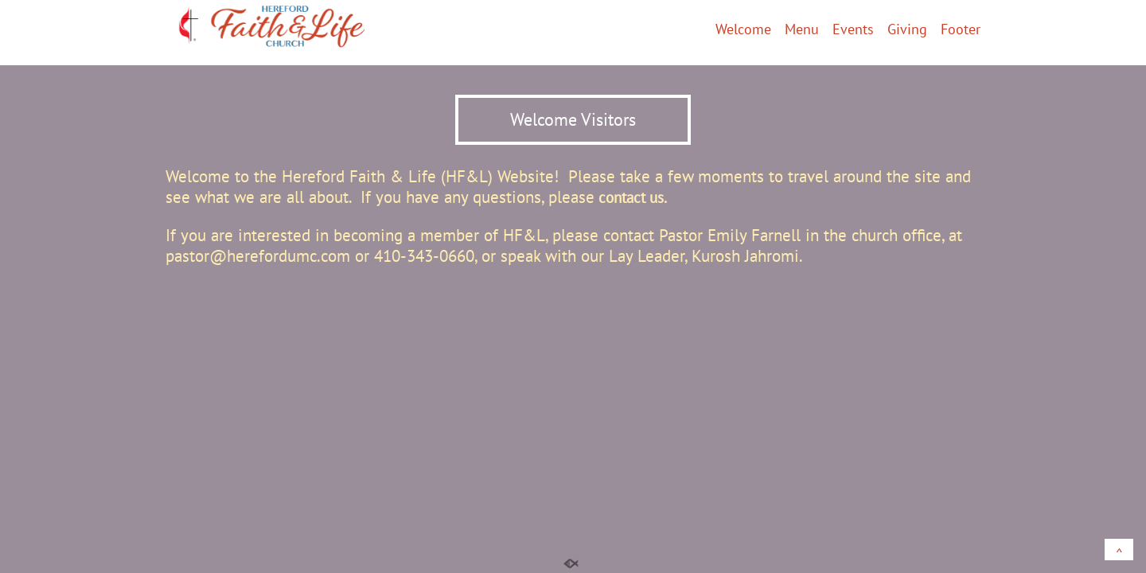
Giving (907, 30)
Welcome (743, 30)
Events (853, 30)
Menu (802, 30)
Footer (960, 30)
